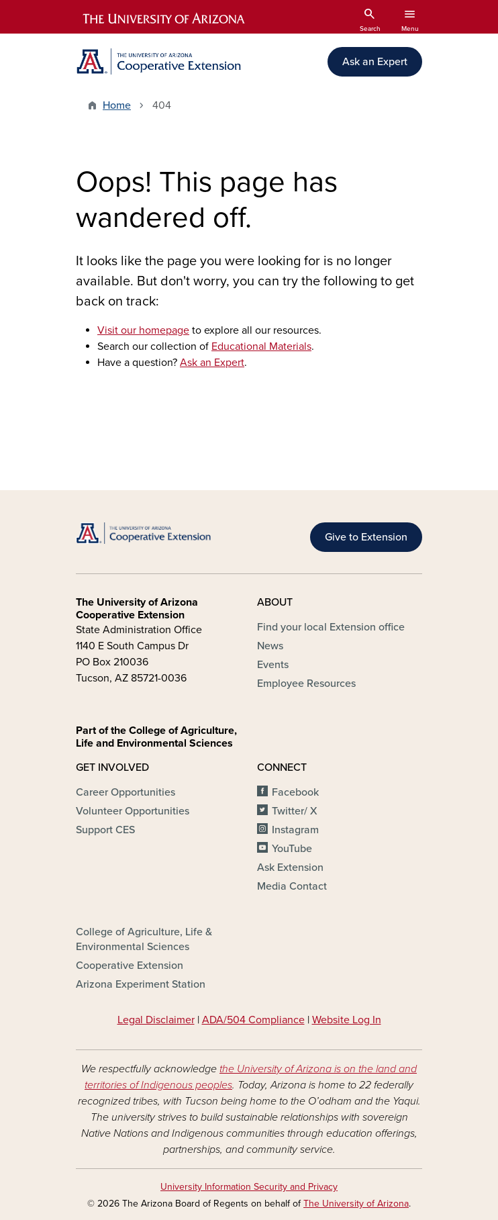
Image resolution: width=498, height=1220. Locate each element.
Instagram (295, 830)
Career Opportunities (125, 792)
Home (117, 105)
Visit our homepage (143, 330)
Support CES (105, 830)
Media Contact (292, 886)
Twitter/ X (294, 811)
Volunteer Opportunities (132, 811)
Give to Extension (366, 537)
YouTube (292, 848)
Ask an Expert (374, 61)
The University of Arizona (356, 1203)
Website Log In (346, 1020)
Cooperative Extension (129, 965)
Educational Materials (261, 346)
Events (273, 664)
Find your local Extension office (331, 627)
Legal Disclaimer (156, 1020)
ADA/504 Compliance (253, 1020)
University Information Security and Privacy (249, 1186)
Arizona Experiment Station (140, 984)
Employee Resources (306, 683)
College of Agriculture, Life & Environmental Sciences (144, 939)
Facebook (295, 792)
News (270, 646)
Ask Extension (290, 867)
